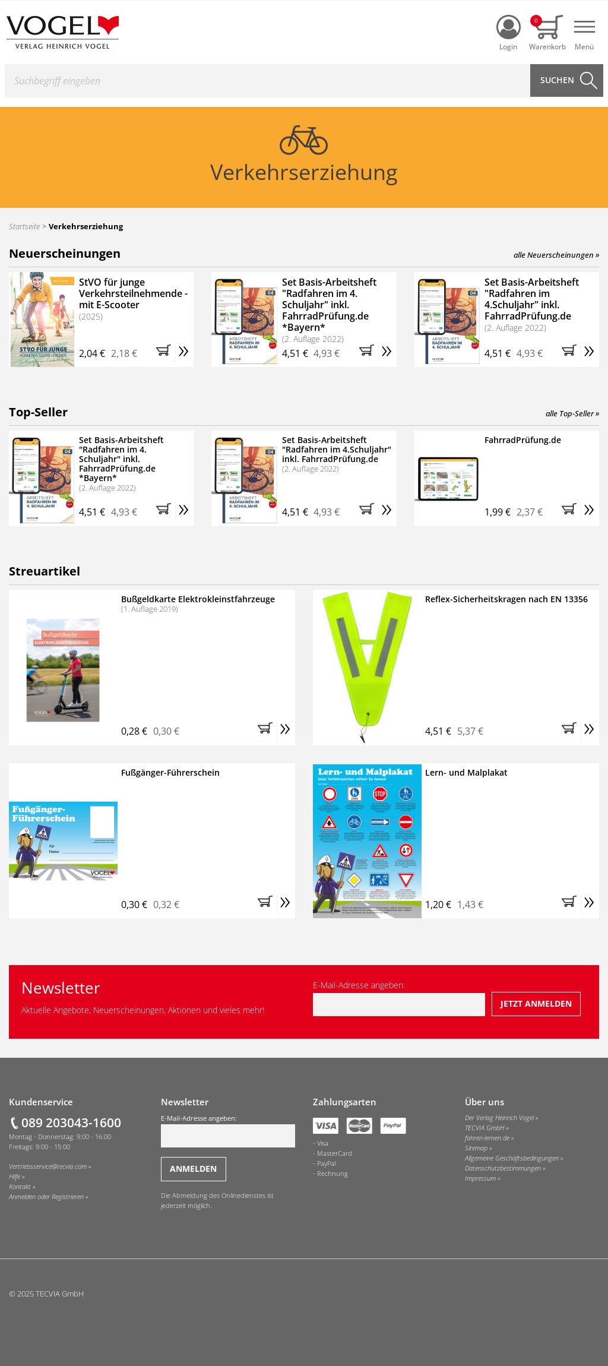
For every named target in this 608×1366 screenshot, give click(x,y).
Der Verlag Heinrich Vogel (499, 1118)
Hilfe (14, 1176)
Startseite (24, 226)
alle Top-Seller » (572, 413)
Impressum (480, 1178)
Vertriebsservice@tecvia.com (48, 1166)
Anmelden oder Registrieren (46, 1197)
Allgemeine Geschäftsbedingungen (512, 1158)
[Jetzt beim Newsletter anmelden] (536, 1004)
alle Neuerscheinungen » (556, 254)
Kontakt (20, 1186)
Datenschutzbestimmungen (503, 1168)
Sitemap (476, 1148)
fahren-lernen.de (487, 1138)
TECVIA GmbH (484, 1128)
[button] (166, 353)
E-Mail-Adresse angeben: (399, 997)
